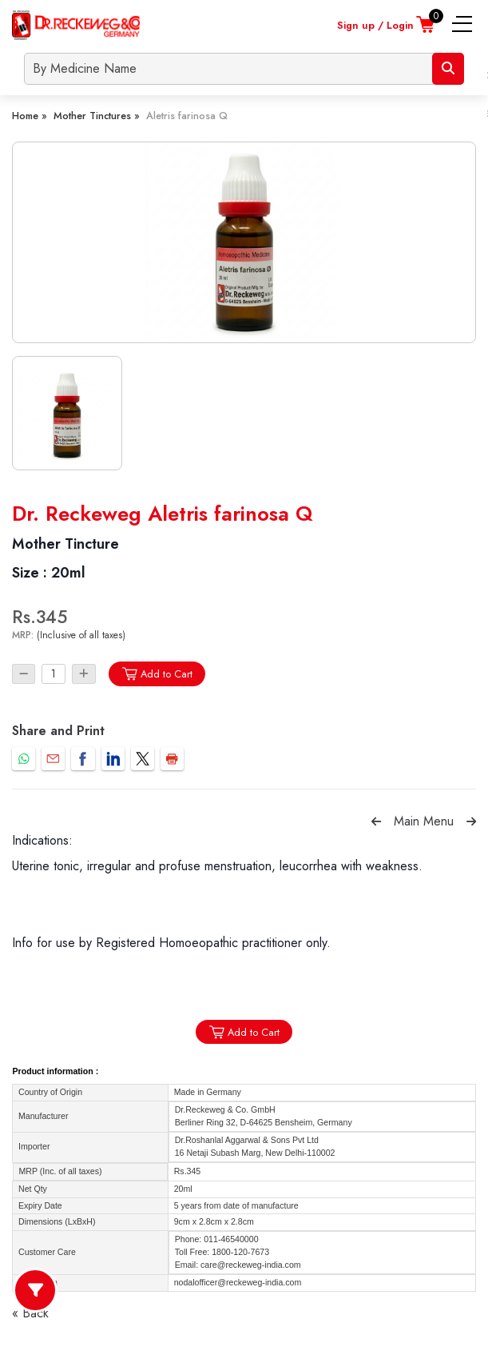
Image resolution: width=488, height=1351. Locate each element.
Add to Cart (156, 674)
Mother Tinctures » (97, 115)
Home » (29, 115)
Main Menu (424, 821)
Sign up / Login (375, 25)
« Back (30, 1313)
